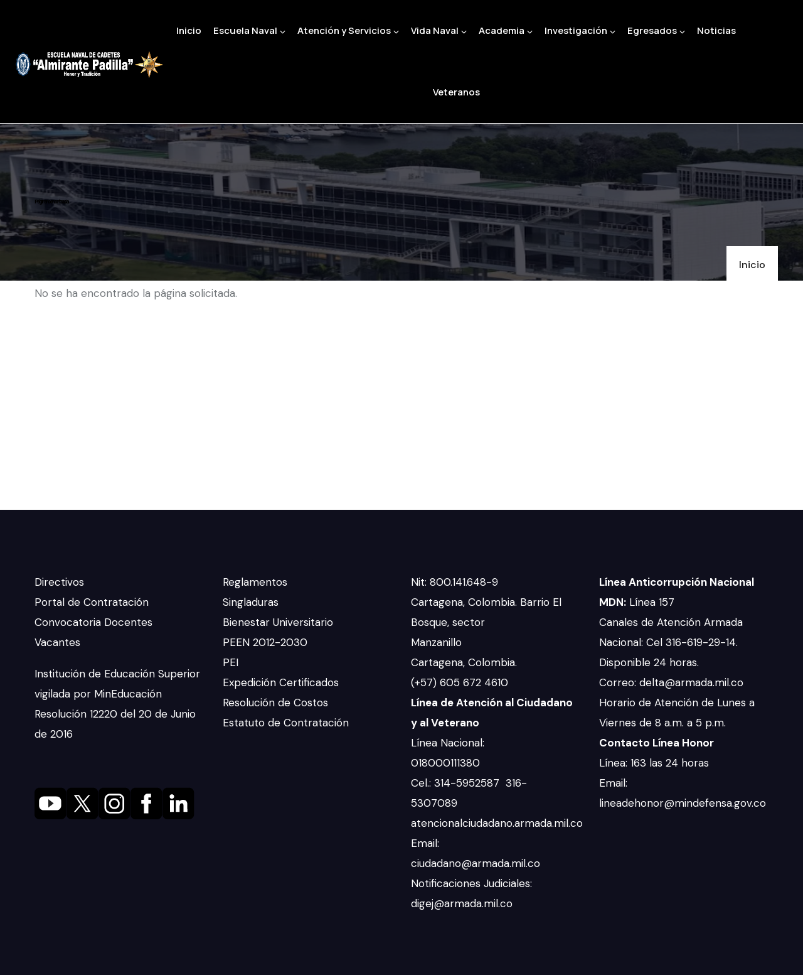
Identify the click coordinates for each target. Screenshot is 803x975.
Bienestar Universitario (278, 622)
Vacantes (57, 642)
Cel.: (422, 783)
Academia (506, 30)
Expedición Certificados (281, 682)
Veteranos (456, 92)
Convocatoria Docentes (93, 622)
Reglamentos (255, 582)
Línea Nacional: (447, 743)
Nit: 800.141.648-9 (456, 582)
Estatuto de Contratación (286, 723)
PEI (230, 662)
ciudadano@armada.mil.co (477, 863)
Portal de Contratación (92, 602)
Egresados (656, 30)
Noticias (716, 30)
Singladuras (251, 602)
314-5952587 (468, 783)
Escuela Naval (249, 30)
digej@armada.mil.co (463, 903)
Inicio (188, 30)
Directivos (59, 582)
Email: (425, 843)
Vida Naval (439, 30)
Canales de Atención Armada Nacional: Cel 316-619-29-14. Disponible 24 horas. (671, 642)
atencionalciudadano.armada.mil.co (497, 823)
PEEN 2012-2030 (265, 642)
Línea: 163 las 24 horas (655, 763)
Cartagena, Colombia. (465, 662)
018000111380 (447, 763)
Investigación (580, 30)
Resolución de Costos (275, 702)
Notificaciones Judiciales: (471, 883)
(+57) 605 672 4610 (459, 682)
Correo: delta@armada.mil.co (671, 682)
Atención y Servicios (348, 30)
